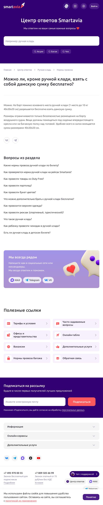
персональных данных (73, 410)
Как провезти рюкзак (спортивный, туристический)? (34, 212)
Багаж (52, 51)
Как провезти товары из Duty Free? (24, 178)
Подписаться (81, 401)
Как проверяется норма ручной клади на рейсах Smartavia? (37, 172)
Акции (38, 51)
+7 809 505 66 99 (44, 472)
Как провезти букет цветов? (20, 192)
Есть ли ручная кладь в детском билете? (27, 232)
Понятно (91, 497)
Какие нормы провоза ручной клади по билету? (31, 165)
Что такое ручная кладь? (18, 219)
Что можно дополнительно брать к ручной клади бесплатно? (39, 199)
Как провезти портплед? (18, 185)
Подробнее (9, 482)
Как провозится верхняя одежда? (23, 205)
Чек (65, 51)
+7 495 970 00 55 (13, 472)
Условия (39, 482)
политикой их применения (21, 500)
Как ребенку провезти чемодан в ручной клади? (32, 225)
